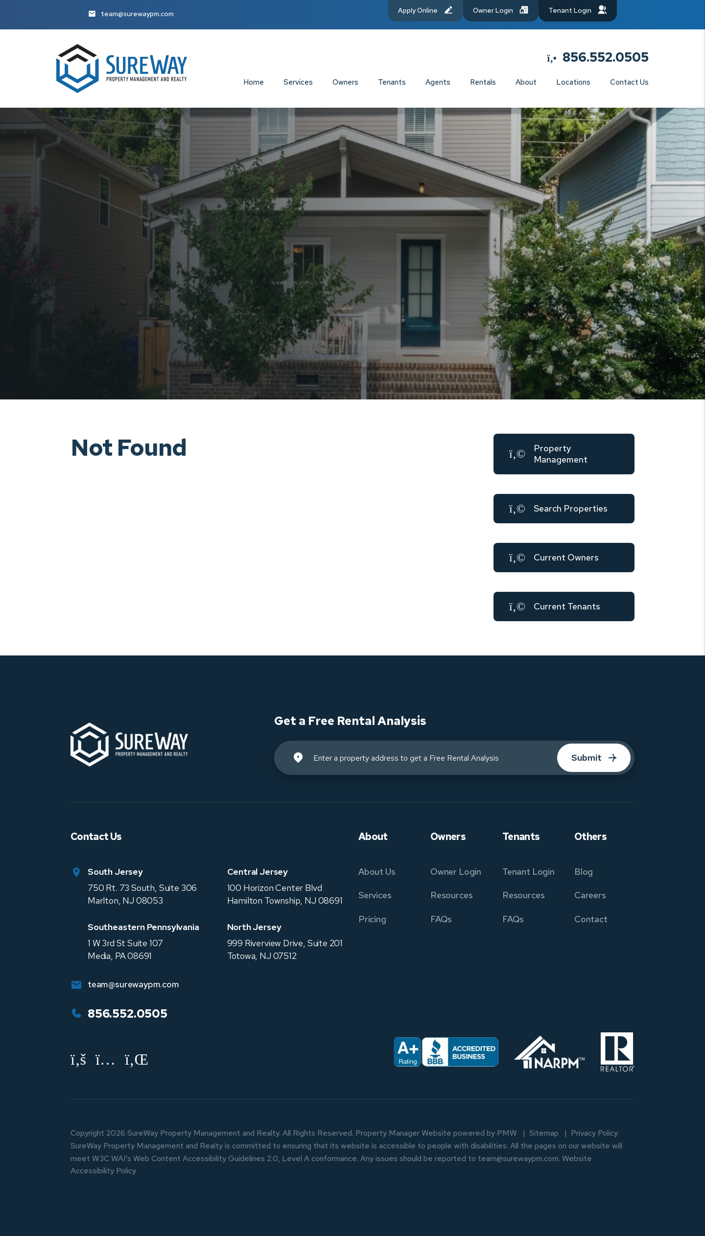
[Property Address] (454, 758)
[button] (564, 454)
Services (375, 895)
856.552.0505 (606, 57)
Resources (451, 895)
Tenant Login (528, 871)
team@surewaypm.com (137, 13)
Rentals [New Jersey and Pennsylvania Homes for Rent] (483, 82)
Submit (586, 757)
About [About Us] (526, 82)
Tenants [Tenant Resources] (392, 82)
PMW (507, 1133)
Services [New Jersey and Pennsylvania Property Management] (298, 82)
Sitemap (544, 1133)
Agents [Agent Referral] (437, 82)
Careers (590, 895)
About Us (377, 871)
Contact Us (629, 82)
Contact (591, 919)
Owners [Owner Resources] (345, 82)
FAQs (441, 919)
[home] (121, 68)
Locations (573, 82)
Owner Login (455, 871)
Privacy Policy (594, 1133)
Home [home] (253, 82)
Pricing (372, 919)
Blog (583, 871)
